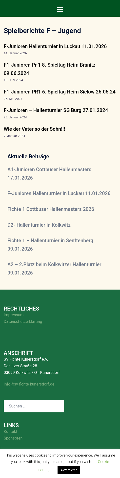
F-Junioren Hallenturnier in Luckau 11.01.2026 (55, 46)
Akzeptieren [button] (68, 470)
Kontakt (10, 431)
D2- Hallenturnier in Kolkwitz (39, 225)
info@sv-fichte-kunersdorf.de (29, 384)
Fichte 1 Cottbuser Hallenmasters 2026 (50, 209)
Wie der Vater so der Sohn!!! (34, 129)
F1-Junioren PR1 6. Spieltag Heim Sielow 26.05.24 (60, 92)
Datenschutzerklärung (23, 321)
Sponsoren (13, 438)
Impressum (14, 315)
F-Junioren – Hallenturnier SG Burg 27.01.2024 (56, 110)
